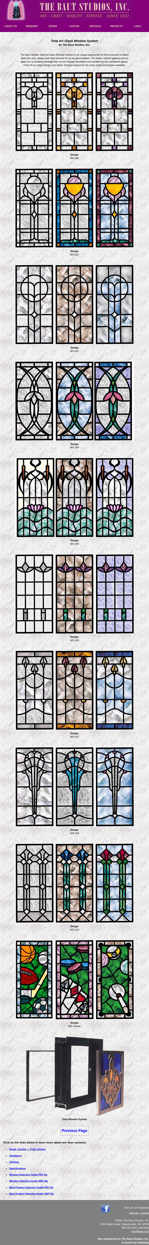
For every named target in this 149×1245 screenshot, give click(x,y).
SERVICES (95, 26)
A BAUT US (10, 26)
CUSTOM (74, 26)
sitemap (133, 1213)
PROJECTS (116, 26)
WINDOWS (32, 26)
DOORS (53, 26)
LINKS (137, 26)
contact (145, 1213)
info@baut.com (140, 1231)
